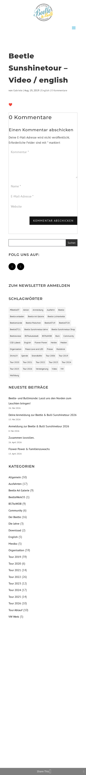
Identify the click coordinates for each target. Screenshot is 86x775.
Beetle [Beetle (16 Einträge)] (61, 309)
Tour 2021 (15, 570)
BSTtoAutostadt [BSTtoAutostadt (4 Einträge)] (31, 336)
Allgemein (15, 477)
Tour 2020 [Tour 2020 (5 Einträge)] (14, 362)
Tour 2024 (15, 590)
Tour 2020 (15, 563)
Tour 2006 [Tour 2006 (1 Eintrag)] (50, 355)
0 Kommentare (59, 90)
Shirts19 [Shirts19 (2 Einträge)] (14, 355)
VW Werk (14, 616)
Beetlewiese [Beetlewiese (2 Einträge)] (15, 336)
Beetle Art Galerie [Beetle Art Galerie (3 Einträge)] (36, 316)
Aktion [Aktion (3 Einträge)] (26, 309)
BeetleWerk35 (17, 497)
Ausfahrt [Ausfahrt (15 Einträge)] (51, 309)
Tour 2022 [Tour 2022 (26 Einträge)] (40, 362)
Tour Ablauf (15, 610)
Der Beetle (15, 517)
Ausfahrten (15, 484)
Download (15, 530)
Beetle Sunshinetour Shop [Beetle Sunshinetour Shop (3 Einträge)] (63, 329)
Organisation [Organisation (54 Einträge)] (16, 349)
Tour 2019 (15, 557)
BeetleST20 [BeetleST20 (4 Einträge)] (64, 322)
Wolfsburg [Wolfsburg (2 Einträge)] (14, 375)
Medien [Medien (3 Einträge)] (63, 342)
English (45, 90)
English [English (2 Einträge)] (27, 342)
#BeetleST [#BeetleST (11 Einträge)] (14, 309)
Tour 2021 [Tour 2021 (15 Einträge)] (27, 362)
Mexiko (13, 543)
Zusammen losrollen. (21, 437)
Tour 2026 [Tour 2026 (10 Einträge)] (27, 368)
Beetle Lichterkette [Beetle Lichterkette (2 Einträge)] (56, 316)
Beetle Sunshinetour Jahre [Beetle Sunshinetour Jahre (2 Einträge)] (36, 329)
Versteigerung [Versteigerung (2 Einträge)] (42, 368)
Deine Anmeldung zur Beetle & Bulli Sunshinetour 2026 (43, 415)
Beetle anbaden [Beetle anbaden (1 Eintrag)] (17, 316)
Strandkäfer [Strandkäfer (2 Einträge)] (37, 355)
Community (15, 510)
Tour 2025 (15, 596)
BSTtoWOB (15, 503)
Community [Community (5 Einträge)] (68, 336)
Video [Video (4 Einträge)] (54, 368)
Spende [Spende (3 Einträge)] (24, 355)
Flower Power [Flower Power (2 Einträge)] (41, 342)
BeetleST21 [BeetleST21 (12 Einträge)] (15, 329)
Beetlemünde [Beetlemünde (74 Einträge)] (16, 322)
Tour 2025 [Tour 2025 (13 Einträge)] (14, 368)
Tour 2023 (15, 583)
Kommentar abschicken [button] (53, 220)
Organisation (16, 550)
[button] (43, 28)
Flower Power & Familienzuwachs (29, 449)
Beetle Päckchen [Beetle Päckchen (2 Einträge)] (33, 322)
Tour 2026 (15, 603)
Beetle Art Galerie (19, 490)
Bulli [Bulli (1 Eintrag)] (57, 336)
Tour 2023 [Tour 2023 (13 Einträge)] (53, 362)
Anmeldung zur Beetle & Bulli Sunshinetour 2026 (39, 426)
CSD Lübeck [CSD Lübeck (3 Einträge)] (15, 342)
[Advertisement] (38, 651)
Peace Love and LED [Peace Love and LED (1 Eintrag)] (34, 349)
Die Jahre (14, 523)
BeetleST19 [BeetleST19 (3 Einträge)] (50, 322)
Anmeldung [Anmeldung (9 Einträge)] (38, 309)
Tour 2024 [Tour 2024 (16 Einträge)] (66, 362)
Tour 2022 (15, 577)
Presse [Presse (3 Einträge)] (50, 349)
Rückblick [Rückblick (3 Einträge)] (61, 349)
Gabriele (17, 90)
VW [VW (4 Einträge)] (62, 368)
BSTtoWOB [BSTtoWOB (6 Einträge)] (47, 336)
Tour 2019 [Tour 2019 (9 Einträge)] (63, 355)
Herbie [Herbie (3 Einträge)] (54, 342)
